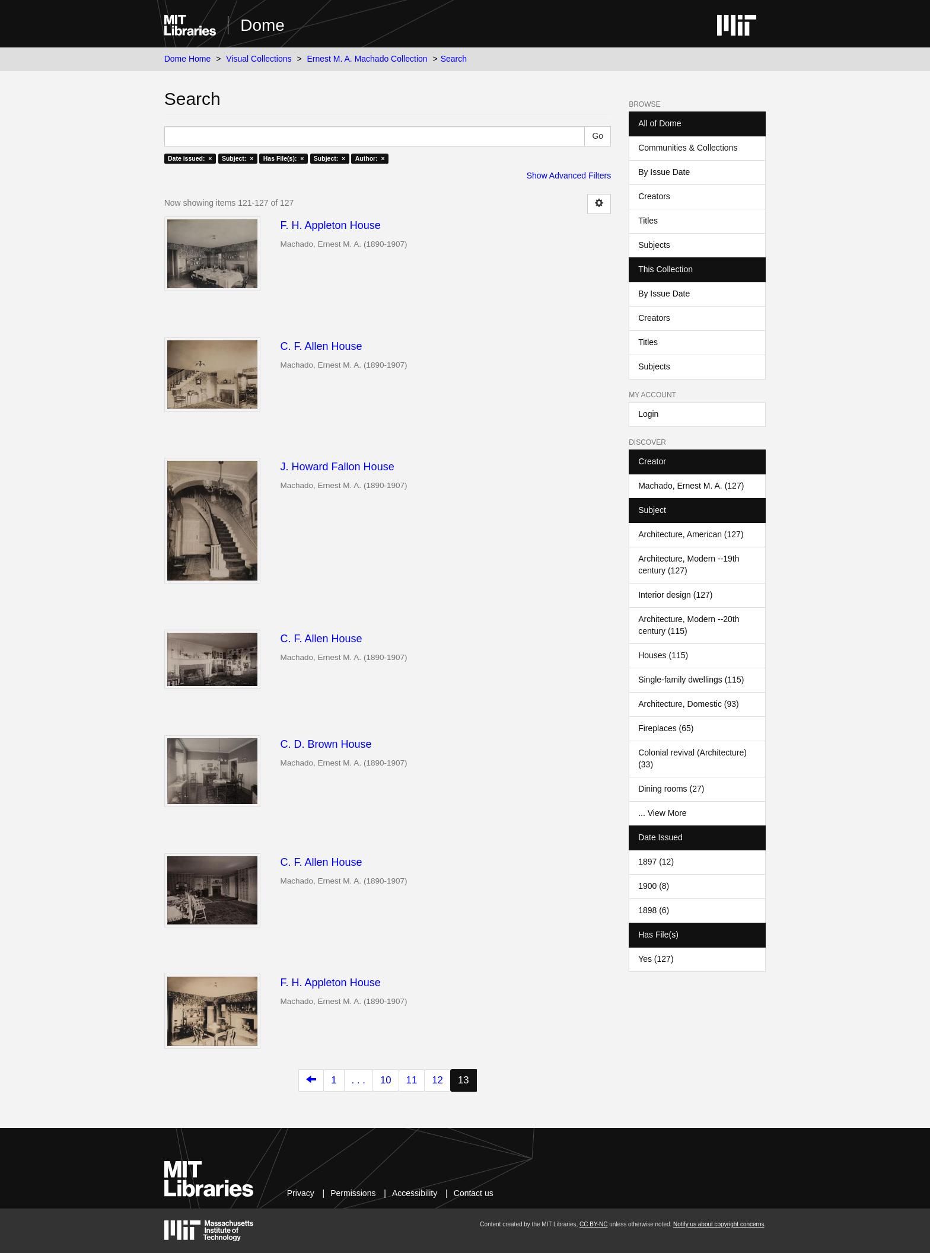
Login (648, 414)
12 (437, 1080)
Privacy (300, 1193)
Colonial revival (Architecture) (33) (692, 758)
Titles (648, 220)
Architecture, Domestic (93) (688, 704)
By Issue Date (664, 172)
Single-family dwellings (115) (691, 679)
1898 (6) (653, 910)
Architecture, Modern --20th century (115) (688, 625)
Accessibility (414, 1193)
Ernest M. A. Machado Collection (367, 58)
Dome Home (187, 58)
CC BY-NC (593, 1224)
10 (385, 1080)
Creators (654, 196)
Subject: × (237, 158)
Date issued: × (190, 158)
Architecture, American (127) (690, 534)
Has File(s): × (283, 158)
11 (412, 1080)
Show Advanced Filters (569, 175)
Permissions (352, 1193)
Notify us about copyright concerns (718, 1224)
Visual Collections (258, 58)
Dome (262, 25)
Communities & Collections (687, 147)
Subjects (654, 245)
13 (463, 1080)
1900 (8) (653, 886)
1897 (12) (656, 861)
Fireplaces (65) (665, 728)
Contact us (473, 1193)
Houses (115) (663, 655)
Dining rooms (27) (671, 788)
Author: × (370, 158)
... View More (662, 813)
